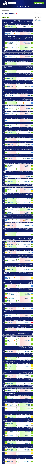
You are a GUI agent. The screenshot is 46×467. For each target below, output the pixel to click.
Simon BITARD (9, 405)
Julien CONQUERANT (11, 56)
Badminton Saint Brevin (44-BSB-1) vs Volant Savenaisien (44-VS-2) (17, 430)
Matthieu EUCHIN (27, 252)
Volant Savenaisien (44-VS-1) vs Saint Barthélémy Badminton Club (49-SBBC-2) (17, 222)
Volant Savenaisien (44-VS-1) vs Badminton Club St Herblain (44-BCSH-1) (17, 83)
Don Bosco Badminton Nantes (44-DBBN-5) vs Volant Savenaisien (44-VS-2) (17, 336)
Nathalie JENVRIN (10, 293)
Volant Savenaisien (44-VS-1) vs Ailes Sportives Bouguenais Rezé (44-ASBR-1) (17, 283)
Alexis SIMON (27, 366)
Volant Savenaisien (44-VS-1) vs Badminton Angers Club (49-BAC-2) (17, 142)
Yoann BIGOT (27, 365)
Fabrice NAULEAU (27, 357)
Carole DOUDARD (10, 165)
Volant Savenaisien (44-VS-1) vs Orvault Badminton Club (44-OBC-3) (18, 440)
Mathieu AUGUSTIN (26, 26)
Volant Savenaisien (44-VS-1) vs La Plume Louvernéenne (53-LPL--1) (18, 100)
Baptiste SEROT (27, 225)
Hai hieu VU (28, 132)
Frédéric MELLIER (27, 181)
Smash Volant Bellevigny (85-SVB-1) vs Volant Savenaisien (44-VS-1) (17, 105)
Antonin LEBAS (27, 78)
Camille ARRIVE (27, 86)
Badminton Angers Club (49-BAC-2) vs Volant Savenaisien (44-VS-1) (17, 217)
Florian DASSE (9, 169)
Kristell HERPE (27, 375)
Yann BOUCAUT (10, 108)
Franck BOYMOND (27, 200)
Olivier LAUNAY (10, 120)
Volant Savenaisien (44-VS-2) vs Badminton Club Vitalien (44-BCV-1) (17, 447)
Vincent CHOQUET (10, 125)
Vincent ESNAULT (27, 269)
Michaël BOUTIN (27, 359)
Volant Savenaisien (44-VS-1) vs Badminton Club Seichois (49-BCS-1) (18, 137)
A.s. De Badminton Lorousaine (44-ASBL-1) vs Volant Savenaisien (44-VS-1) (17, 290)
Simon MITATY (27, 423)
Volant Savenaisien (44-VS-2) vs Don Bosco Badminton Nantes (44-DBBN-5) (17, 24)
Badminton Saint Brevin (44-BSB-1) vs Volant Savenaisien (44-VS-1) (17, 395)
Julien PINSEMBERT (26, 42)
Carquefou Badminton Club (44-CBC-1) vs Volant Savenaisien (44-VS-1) (17, 275)
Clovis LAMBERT (27, 383)
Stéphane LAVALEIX (10, 191)
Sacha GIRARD (9, 176)
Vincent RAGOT (27, 340)
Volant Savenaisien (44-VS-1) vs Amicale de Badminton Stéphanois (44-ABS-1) (17, 414)
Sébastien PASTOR (10, 294)
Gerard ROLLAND (10, 357)
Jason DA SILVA (10, 47)
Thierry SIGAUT (10, 209)
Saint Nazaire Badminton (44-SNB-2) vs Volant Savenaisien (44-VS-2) (18, 388)
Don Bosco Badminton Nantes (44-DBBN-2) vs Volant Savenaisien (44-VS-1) (17, 118)
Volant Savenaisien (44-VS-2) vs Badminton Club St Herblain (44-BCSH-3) (17, 421)
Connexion (38, 3)
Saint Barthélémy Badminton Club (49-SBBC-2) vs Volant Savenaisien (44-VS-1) (17, 173)
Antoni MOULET (10, 95)
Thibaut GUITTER (27, 102)
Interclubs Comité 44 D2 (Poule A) (26, 456)
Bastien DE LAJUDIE (26, 286)
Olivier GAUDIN (27, 417)
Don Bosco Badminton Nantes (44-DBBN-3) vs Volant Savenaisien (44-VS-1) (17, 111)
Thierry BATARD (10, 398)
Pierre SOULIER (10, 42)
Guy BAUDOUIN (27, 234)
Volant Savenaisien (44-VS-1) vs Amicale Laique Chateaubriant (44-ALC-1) (17, 266)
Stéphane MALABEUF (11, 260)
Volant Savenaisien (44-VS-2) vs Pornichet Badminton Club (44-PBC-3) (17, 76)
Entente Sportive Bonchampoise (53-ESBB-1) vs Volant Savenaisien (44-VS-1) (17, 123)
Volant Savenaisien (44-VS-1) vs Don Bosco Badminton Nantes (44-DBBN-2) (17, 130)
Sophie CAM (28, 416)
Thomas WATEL (10, 390)
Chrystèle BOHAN (27, 242)
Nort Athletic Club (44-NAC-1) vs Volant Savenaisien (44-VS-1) (17, 93)
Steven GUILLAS (10, 404)
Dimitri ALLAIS (27, 351)
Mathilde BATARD (10, 397)
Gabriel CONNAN (27, 71)
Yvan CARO (9, 315)
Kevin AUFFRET (27, 453)
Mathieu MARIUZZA (26, 368)
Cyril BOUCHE (27, 450)
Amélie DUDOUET (27, 189)
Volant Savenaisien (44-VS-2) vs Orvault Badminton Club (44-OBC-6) (18, 348)
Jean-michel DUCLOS (11, 213)
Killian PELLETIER (10, 113)
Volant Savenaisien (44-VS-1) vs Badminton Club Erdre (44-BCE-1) (17, 320)
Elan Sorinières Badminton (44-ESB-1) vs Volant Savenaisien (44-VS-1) (17, 257)
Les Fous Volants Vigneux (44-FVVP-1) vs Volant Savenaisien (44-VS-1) (17, 163)
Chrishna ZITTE (27, 220)
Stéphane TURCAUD (10, 433)
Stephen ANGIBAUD (26, 244)
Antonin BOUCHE (27, 449)
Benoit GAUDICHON (26, 297)
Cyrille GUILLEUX (27, 202)
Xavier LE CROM (10, 26)
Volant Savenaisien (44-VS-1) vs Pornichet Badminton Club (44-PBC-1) (17, 241)
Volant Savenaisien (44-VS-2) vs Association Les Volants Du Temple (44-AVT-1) (17, 381)
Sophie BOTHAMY (27, 198)
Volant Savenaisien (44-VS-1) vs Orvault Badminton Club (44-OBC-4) (18, 305)
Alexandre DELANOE (26, 152)
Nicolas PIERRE (27, 329)
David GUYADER (10, 43)
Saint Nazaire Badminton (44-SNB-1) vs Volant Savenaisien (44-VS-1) (18, 31)
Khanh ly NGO (9, 189)
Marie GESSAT (9, 212)
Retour (6, 10)
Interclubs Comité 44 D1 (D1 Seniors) (25, 248)
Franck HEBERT (10, 297)
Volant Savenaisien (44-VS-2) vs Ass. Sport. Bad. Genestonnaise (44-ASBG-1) (17, 68)
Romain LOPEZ (10, 366)
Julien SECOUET (10, 220)
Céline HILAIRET (27, 442)
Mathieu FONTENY (10, 219)
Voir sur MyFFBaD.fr (38, 20)
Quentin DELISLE (10, 166)
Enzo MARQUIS (27, 139)
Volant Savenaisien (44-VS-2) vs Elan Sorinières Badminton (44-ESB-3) (17, 363)
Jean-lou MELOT (27, 376)
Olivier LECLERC (27, 63)
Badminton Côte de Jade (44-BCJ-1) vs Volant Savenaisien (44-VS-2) (17, 402)
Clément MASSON (27, 425)
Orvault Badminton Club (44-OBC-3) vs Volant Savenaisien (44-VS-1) (18, 187)
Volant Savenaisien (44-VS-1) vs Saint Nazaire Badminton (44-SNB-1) (18, 250)
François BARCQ (27, 308)
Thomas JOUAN (27, 443)
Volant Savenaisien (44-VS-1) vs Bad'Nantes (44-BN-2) (17, 327)
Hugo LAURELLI (27, 144)
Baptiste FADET (27, 322)
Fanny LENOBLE (27, 165)
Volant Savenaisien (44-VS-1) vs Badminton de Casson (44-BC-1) (17, 61)
